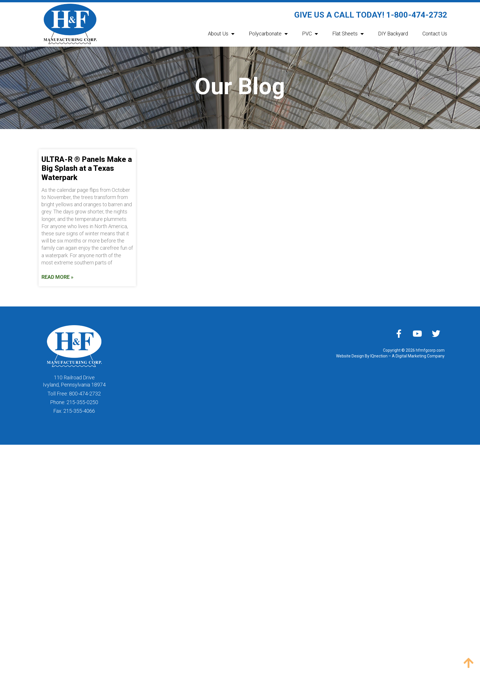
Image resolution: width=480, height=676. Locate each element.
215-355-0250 (82, 402)
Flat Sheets (348, 33)
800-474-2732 (85, 394)
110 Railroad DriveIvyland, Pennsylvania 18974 (74, 381)
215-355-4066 (79, 411)
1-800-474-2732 (416, 15)
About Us (221, 33)
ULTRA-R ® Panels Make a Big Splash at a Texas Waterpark (86, 168)
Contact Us (434, 34)
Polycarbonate (268, 33)
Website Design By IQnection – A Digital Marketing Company (390, 356)
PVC (310, 33)
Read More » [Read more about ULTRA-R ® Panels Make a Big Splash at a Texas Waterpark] (57, 277)
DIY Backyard (393, 34)
